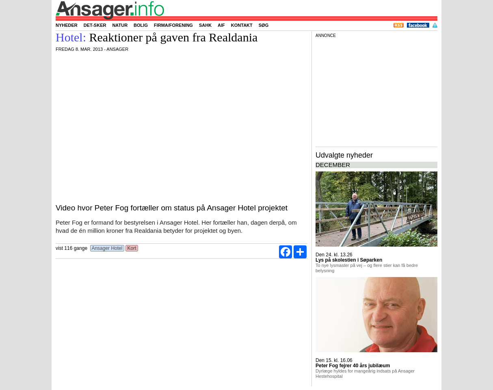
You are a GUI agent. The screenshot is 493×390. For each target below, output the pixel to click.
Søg (263, 25)
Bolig (141, 25)
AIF (221, 25)
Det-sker (95, 25)
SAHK (205, 25)
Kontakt (242, 25)
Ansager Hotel (107, 248)
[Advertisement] (376, 91)
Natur (120, 25)
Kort (132, 248)
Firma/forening (173, 25)
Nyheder (67, 25)
